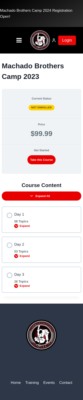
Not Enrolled (41, 107)
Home (16, 383)
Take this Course (41, 159)
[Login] (54, 40)
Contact (65, 383)
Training (32, 383)
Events (49, 383)
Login (67, 40)
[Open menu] (12, 40)
